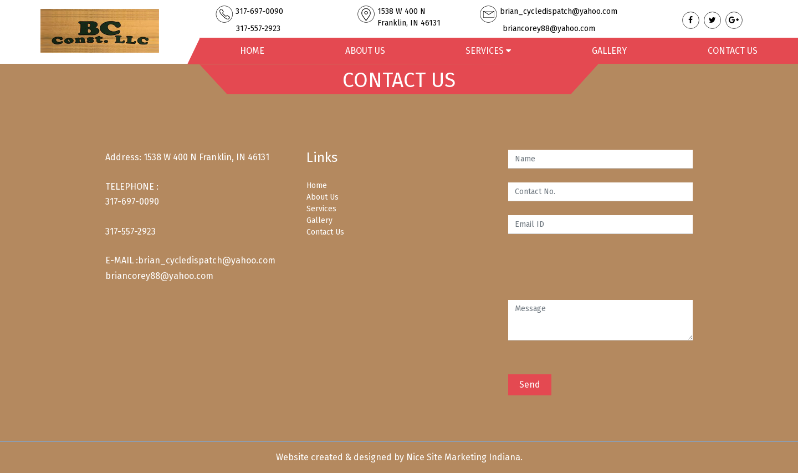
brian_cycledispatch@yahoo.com (206, 260)
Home (252, 50)
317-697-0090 (132, 201)
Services (321, 208)
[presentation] (592, 269)
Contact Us (733, 50)
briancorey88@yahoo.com (159, 276)
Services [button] (488, 50)
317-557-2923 (130, 231)
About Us (365, 50)
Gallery (609, 50)
